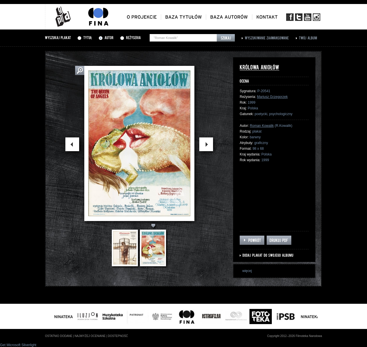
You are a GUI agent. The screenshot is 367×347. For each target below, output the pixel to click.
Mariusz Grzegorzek (272, 97)
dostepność (118, 336)
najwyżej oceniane (90, 336)
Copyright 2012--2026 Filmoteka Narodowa (294, 336)
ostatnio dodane (58, 336)
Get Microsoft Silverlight (18, 345)
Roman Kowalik (262, 126)
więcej (247, 271)
